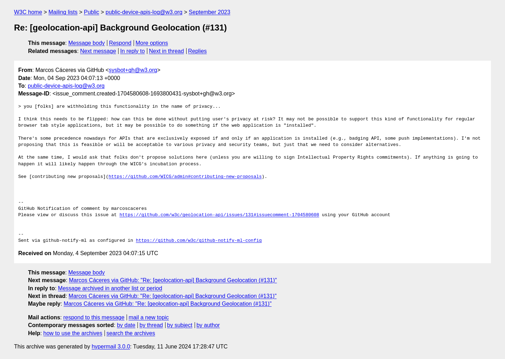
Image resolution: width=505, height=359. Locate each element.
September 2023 (209, 12)
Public (91, 12)
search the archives (131, 333)
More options (152, 43)
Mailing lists (63, 12)
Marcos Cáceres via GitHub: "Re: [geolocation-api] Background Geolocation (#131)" (173, 280)
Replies (197, 51)
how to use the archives (72, 333)
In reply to (132, 51)
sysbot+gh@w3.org (133, 70)
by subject (179, 325)
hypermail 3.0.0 (111, 347)
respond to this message (93, 317)
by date (126, 325)
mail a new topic (149, 317)
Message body (86, 43)
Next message (98, 51)
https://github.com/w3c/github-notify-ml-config (199, 241)
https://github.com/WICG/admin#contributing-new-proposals (185, 177)
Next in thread (166, 51)
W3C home (28, 12)
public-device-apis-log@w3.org (144, 12)
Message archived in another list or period (110, 288)
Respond (120, 43)
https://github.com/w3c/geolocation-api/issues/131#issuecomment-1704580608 (219, 215)
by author (208, 325)
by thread (151, 325)
